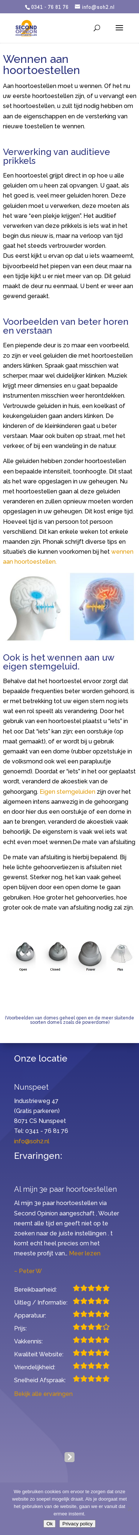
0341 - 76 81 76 (50, 7)
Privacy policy (77, 1523)
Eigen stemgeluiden (67, 791)
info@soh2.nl (31, 1141)
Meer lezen (84, 1253)
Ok (49, 1523)
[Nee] (129, 1508)
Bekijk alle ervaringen (43, 1393)
